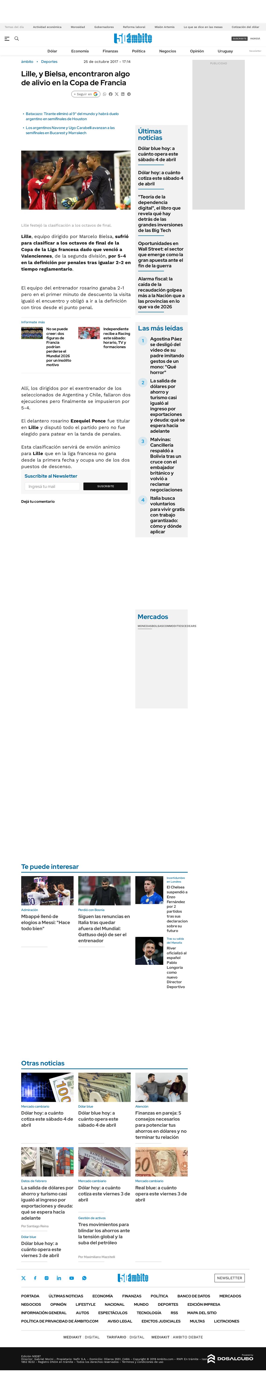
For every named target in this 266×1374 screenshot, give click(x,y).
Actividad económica (47, 27)
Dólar (52, 51)
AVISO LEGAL (120, 1321)
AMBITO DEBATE (177, 1337)
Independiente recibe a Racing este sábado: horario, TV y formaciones (116, 337)
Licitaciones (226, 1321)
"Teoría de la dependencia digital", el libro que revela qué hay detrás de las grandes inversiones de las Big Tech (160, 213)
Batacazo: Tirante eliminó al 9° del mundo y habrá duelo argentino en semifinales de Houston (72, 116)
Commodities (173, 626)
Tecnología (149, 1312)
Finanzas (110, 51)
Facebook (35, 1278)
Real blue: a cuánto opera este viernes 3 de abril (161, 1194)
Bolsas (157, 626)
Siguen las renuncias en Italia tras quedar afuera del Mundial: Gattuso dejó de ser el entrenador (104, 928)
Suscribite (105, 486)
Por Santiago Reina (34, 1226)
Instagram (46, 1278)
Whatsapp (84, 1278)
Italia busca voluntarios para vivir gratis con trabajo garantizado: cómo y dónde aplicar (167, 515)
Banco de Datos (193, 1296)
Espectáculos (112, 1312)
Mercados (230, 1296)
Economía (80, 51)
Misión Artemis (164, 27)
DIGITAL (81, 1337)
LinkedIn (59, 1278)
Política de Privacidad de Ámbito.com (59, 1321)
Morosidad (78, 27)
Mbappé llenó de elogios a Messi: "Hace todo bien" (45, 922)
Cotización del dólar (245, 27)
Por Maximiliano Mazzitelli (96, 1257)
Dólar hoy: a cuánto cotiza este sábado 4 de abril (160, 178)
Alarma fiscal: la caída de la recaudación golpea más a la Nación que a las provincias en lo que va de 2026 (161, 293)
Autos (82, 1312)
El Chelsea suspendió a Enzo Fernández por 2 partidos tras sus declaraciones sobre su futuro (179, 909)
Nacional (115, 1304)
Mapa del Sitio (202, 1312)
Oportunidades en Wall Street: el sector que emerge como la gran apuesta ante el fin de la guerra (161, 254)
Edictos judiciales (161, 1321)
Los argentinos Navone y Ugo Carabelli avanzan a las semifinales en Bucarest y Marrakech (70, 130)
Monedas (145, 626)
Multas (197, 1321)
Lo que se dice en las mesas (203, 27)
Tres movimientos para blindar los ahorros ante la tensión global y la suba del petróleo (104, 1233)
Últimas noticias (66, 1296)
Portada (30, 1296)
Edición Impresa (204, 1304)
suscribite (239, 38)
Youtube (71, 1278)
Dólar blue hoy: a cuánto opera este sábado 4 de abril (158, 154)
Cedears (189, 626)
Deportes (49, 62)
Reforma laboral (134, 27)
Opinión (197, 51)
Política (138, 51)
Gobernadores (104, 27)
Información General (44, 1312)
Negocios (167, 51)
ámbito (27, 62)
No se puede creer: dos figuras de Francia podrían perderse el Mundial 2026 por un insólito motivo (58, 346)
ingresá (255, 38)
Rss (174, 1312)
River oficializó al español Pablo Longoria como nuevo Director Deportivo (177, 967)
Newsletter (255, 51)
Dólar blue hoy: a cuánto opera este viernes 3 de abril (41, 1249)
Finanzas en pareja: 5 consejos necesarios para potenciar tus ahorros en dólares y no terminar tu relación (161, 1125)
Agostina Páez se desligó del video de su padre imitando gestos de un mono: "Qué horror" (167, 355)
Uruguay (225, 51)
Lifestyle (85, 1304)
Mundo (141, 1304)
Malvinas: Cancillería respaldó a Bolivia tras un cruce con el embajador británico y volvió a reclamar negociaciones (166, 464)
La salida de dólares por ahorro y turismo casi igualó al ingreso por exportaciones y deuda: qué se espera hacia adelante (167, 406)
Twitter (23, 1278)
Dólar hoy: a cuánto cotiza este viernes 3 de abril (104, 1194)
